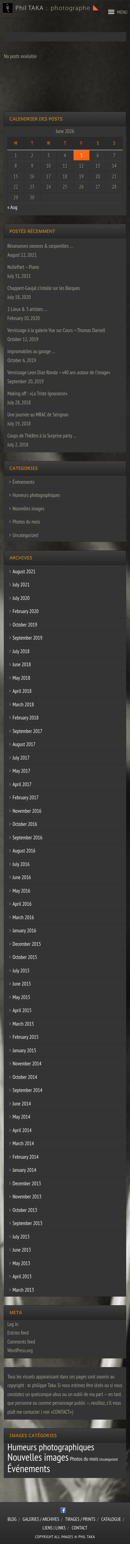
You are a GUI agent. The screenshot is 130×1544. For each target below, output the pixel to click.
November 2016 (26, 811)
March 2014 (23, 1143)
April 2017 (22, 784)
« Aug (12, 207)
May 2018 (21, 678)
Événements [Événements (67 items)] (28, 1468)
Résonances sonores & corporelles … (40, 246)
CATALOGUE (111, 1519)
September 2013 (27, 1223)
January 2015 (24, 1050)
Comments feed (21, 1341)
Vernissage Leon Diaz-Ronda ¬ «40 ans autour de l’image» (58, 372)
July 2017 (20, 757)
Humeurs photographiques (36, 495)
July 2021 (20, 584)
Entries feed (17, 1332)
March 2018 (23, 704)
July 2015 (20, 970)
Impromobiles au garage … (31, 351)
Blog (12, 1519)
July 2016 (20, 864)
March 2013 (23, 1290)
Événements (23, 482)
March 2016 (23, 917)
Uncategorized (25, 535)
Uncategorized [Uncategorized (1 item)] (108, 1459)
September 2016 (27, 837)
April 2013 (22, 1276)
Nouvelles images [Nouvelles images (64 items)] (38, 1456)
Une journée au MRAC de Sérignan (37, 414)
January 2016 (24, 930)
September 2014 (27, 1090)
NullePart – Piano (23, 267)
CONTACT (79, 1528)
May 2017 (21, 771)
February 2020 (25, 611)
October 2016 (24, 824)
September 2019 (27, 637)
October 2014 (24, 1077)
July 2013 (20, 1236)
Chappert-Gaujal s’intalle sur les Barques (43, 288)
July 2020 (20, 598)
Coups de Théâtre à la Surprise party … (41, 435)
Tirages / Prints (80, 1519)
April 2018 (22, 691)
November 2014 (26, 1063)
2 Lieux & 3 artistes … (27, 309)
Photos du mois (26, 521)
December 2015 (26, 944)
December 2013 (26, 1183)
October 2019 (24, 624)
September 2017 (27, 731)
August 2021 (23, 571)
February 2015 (25, 1037)
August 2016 (23, 850)
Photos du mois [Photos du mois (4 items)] (84, 1458)
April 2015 (22, 1010)
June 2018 (21, 664)
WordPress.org (20, 1350)
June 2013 (21, 1249)
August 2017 (23, 744)
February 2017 (25, 797)
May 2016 (21, 890)
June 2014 (21, 1103)
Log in (12, 1324)
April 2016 (22, 904)
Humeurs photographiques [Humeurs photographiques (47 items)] (50, 1447)
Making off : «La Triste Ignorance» (37, 393)
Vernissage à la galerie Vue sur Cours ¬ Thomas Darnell (56, 330)
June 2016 (21, 877)
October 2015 (24, 957)
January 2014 (24, 1170)
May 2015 (21, 997)
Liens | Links (54, 1528)
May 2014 (21, 1116)
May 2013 (21, 1263)
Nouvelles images (28, 508)
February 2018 (25, 717)
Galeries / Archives (41, 1519)
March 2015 (23, 1023)
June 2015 (21, 983)
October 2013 (24, 1210)
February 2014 (25, 1157)
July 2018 (20, 651)
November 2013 (26, 1196)
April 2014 (22, 1130)
